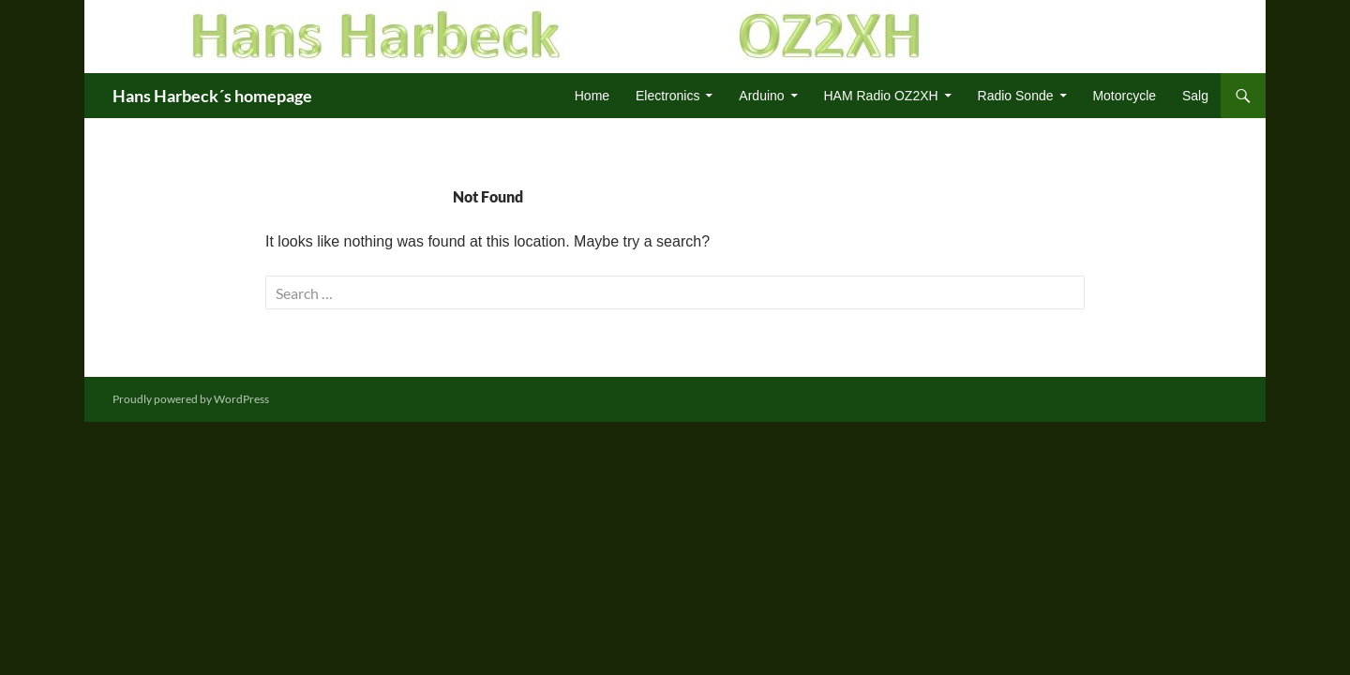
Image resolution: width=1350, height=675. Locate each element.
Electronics (667, 95)
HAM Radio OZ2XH (881, 95)
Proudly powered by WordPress (190, 399)
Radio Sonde (1016, 95)
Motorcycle (1124, 95)
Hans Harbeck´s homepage (212, 95)
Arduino (761, 95)
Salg (1195, 95)
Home (592, 95)
